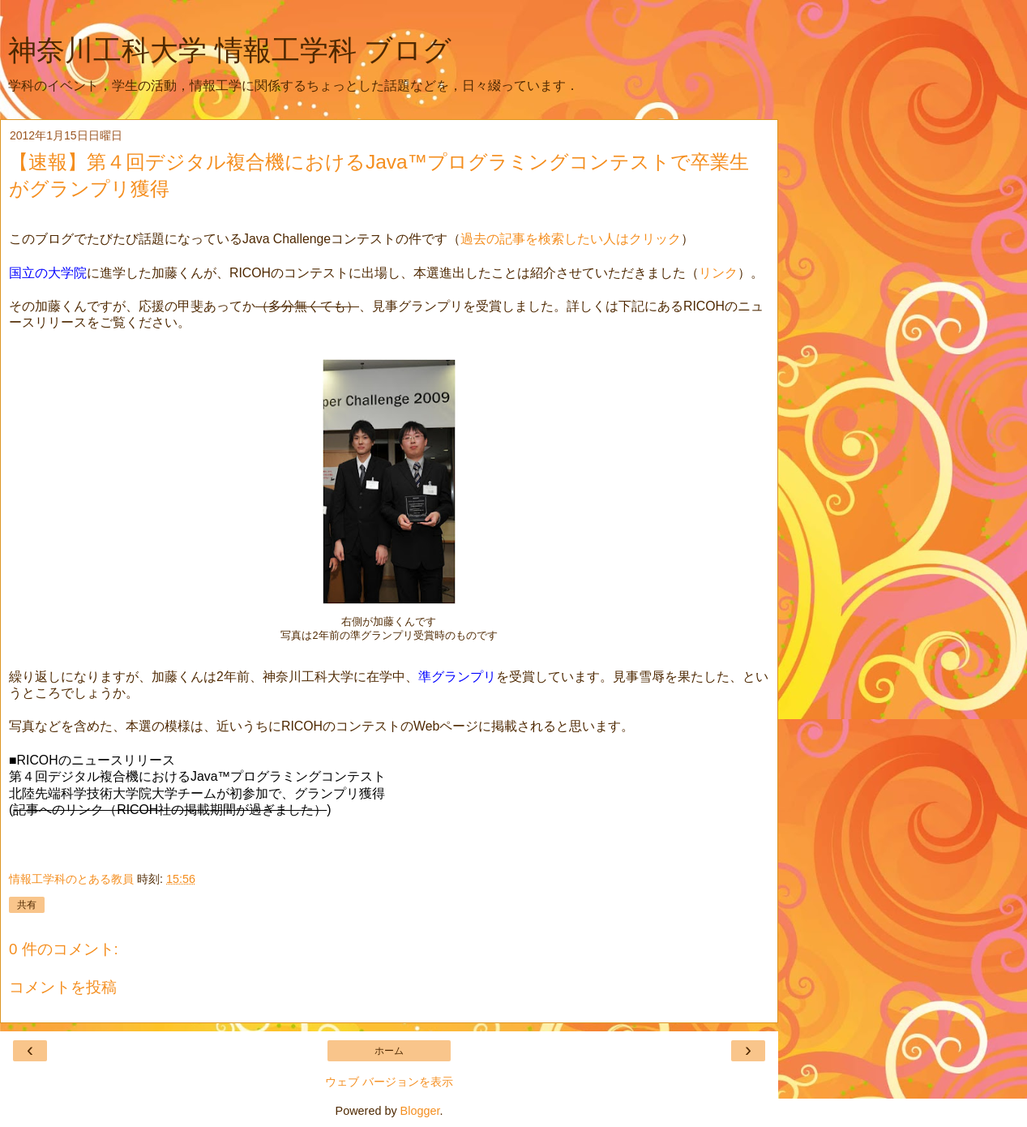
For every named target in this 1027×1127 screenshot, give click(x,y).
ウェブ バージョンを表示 (389, 1081)
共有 (26, 905)
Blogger (420, 1110)
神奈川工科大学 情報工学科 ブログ (229, 50)
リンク (718, 273)
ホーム (389, 1050)
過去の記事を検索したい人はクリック (570, 239)
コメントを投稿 (63, 987)
